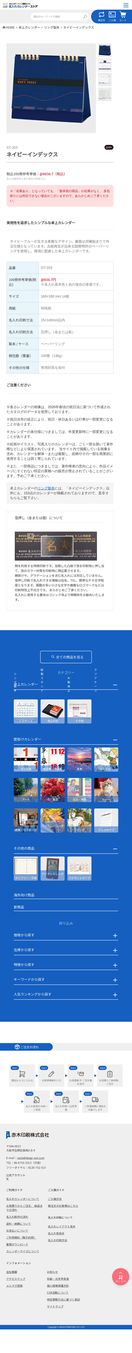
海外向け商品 (24, 918)
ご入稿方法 (55, 1222)
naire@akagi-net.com (31, 1181)
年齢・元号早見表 (58, 1302)
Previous (4, 88)
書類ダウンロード (17, 1268)
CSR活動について (58, 1316)
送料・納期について (18, 1247)
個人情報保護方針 (58, 1309)
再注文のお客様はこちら (63, 1229)
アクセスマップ (15, 1302)
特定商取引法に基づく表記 (63, 1323)
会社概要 (11, 1295)
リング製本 (46, 488)
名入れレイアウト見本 (61, 1250)
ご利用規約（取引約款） (21, 1261)
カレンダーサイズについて (22, 1275)
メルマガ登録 (14, 1309)
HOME (10, 27)
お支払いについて (17, 1254)
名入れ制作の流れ (17, 1240)
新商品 (19, 930)
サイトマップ (55, 1330)
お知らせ (52, 1295)
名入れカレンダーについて (22, 1222)
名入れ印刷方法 (57, 1264)
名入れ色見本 (56, 1257)
